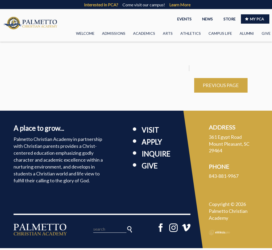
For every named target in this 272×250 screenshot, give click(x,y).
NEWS (207, 19)
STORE (229, 19)
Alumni (247, 33)
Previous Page (221, 87)
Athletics (190, 33)
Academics (144, 33)
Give (266, 33)
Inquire (156, 156)
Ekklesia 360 (219, 234)
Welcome (85, 33)
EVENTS (184, 19)
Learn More (179, 4)
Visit (150, 132)
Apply (152, 144)
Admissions (113, 33)
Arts (168, 33)
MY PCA (254, 19)
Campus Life (220, 33)
